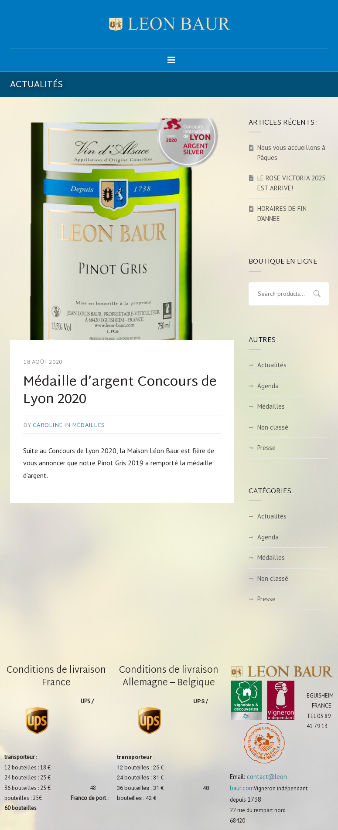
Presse (266, 448)
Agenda (268, 386)
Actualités (272, 365)
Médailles (88, 425)
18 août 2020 (42, 362)
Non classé (272, 427)
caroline (47, 425)
